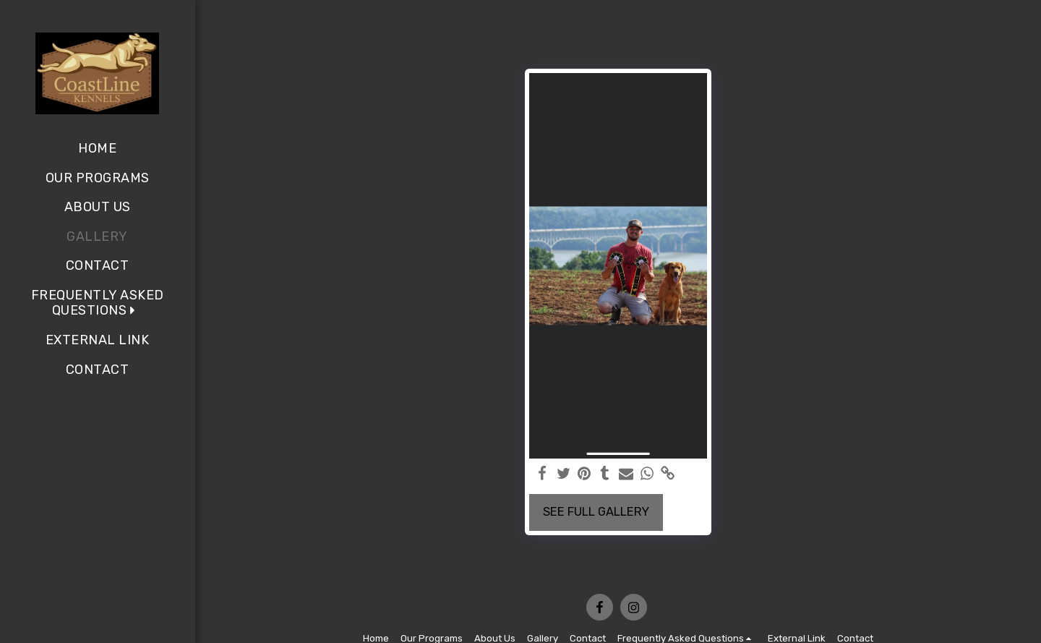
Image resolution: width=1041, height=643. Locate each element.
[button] (97, 303)
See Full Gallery (596, 512)
